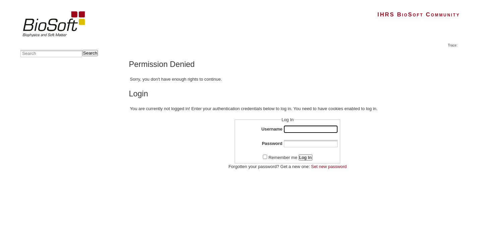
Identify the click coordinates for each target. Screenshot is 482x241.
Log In (305, 157)
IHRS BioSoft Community (418, 14)
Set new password (329, 166)
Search (90, 53)
